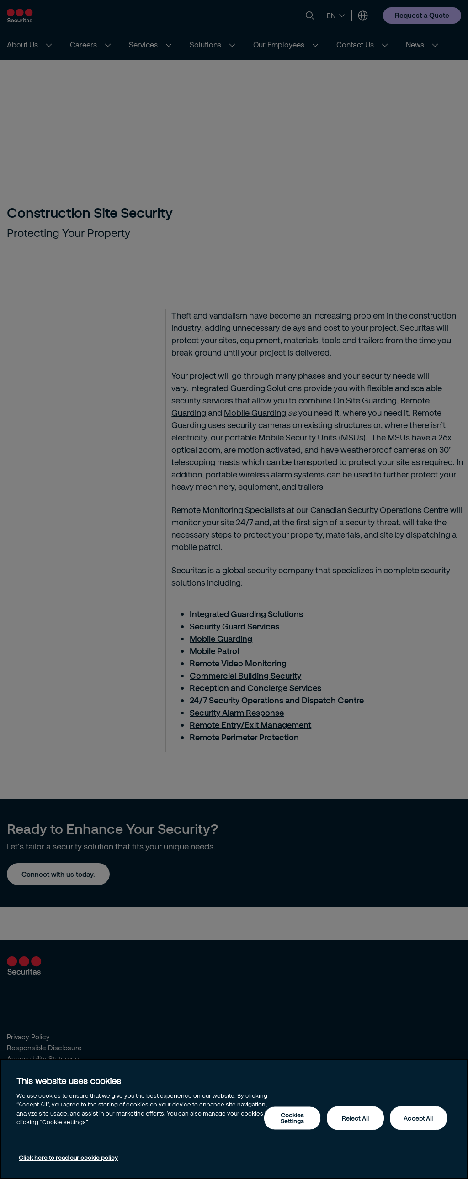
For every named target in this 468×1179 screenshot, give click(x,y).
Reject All (355, 1117)
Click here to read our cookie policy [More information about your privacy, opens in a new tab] (68, 1157)
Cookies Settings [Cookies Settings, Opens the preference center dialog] (292, 1118)
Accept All (418, 1117)
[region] (234, 1119)
